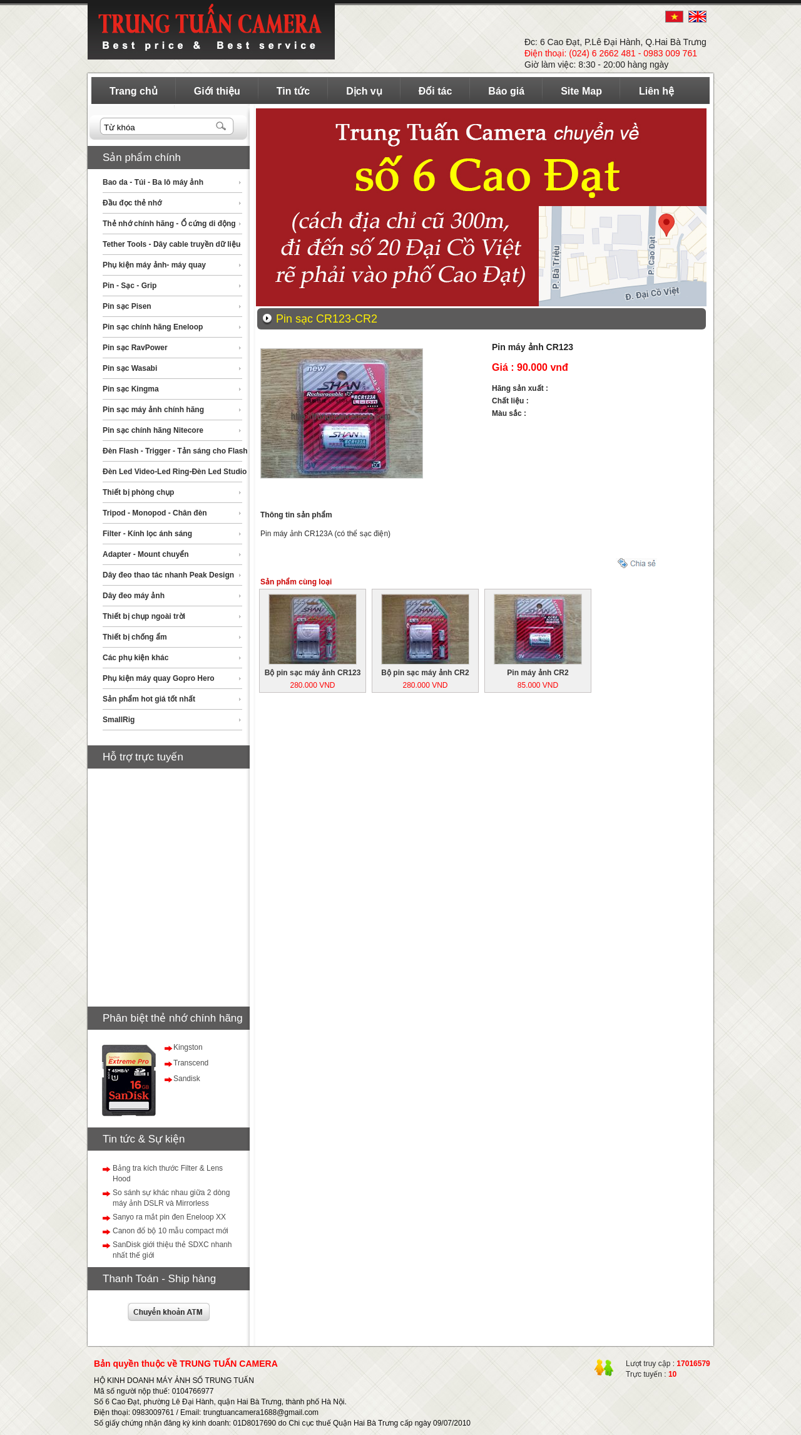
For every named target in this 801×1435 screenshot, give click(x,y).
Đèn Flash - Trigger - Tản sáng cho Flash (175, 451)
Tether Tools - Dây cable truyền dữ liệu (171, 244)
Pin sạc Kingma (131, 389)
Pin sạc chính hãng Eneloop (153, 327)
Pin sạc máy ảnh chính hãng (153, 409)
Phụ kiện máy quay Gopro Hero (159, 678)
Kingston (188, 1047)
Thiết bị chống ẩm (135, 637)
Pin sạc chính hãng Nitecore (153, 430)
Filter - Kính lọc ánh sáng (147, 533)
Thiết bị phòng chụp (138, 492)
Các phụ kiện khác (135, 657)
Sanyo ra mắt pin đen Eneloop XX (169, 1217)
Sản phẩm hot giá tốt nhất (149, 699)
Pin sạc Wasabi (130, 368)
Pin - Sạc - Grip (129, 285)
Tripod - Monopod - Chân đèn (155, 513)
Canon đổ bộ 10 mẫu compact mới (170, 1230)
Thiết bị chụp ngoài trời (144, 616)
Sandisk (186, 1078)
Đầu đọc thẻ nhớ (132, 203)
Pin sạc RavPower (135, 347)
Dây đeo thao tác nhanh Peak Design (168, 575)
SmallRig (119, 719)
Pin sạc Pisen (127, 306)
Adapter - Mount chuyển (146, 554)
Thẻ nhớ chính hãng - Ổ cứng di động (169, 223)
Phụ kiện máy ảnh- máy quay (154, 265)
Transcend (190, 1063)
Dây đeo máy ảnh (134, 595)
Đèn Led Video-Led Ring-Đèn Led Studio (175, 471)
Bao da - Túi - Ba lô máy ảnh (153, 182)
